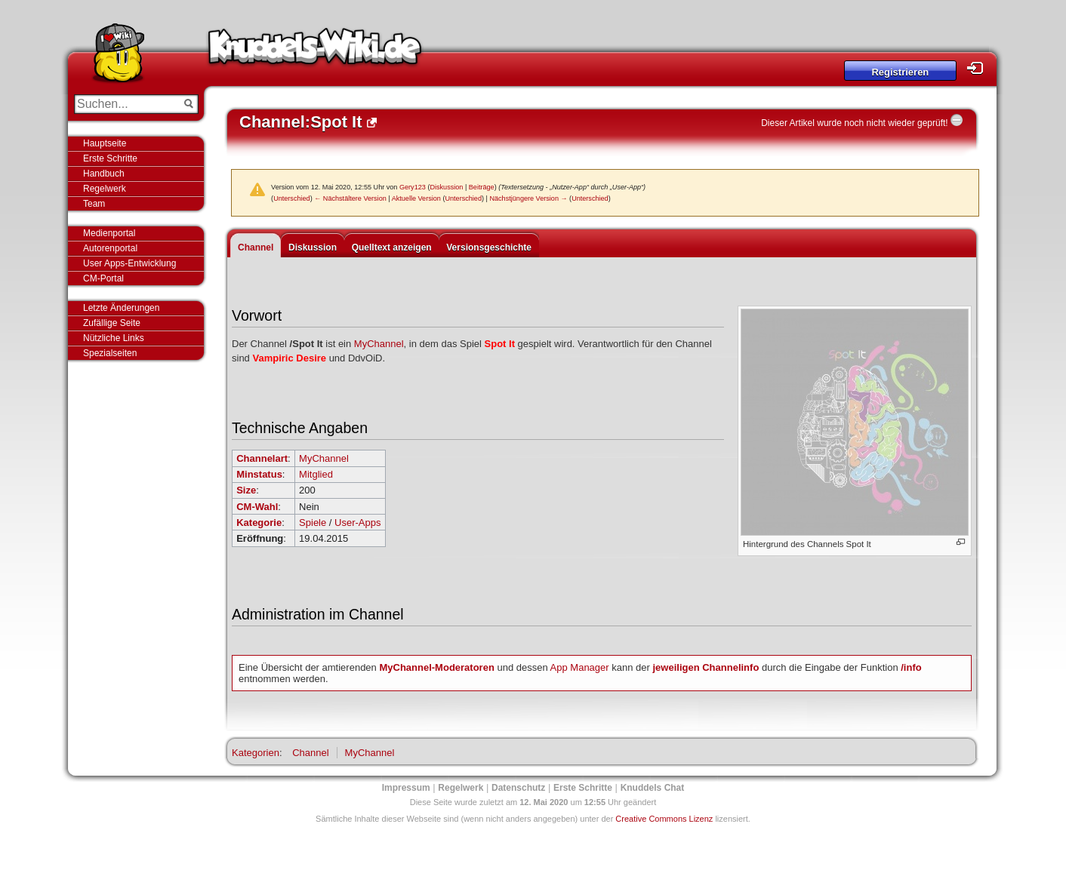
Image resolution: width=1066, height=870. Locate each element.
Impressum (406, 787)
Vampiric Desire (289, 358)
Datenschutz (518, 787)
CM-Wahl (257, 506)
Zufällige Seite (111, 323)
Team (94, 203)
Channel (255, 247)
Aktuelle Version (416, 198)
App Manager (579, 667)
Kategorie (259, 522)
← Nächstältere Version (350, 198)
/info (911, 667)
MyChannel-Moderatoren (436, 667)
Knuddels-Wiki (314, 51)
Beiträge (481, 187)
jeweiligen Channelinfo (705, 667)
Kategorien (255, 752)
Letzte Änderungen (121, 308)
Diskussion (446, 187)
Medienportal (109, 233)
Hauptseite (104, 143)
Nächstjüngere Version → (528, 198)
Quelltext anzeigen (392, 247)
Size (246, 490)
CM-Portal (103, 278)
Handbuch (104, 173)
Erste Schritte (110, 158)
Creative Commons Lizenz (664, 818)
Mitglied (316, 474)
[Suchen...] (126, 104)
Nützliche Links (113, 338)
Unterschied (291, 198)
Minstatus (259, 474)
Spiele (312, 522)
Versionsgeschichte (488, 247)
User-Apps (357, 522)
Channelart (262, 458)
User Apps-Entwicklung (129, 263)
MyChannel (379, 343)
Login (979, 68)
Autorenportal (110, 248)
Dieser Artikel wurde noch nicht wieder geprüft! (854, 123)
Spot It (500, 343)
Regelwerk (104, 188)
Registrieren (900, 72)
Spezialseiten (110, 353)
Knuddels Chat (653, 787)
